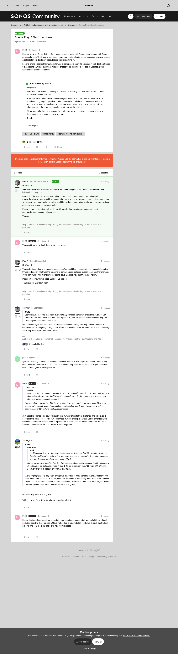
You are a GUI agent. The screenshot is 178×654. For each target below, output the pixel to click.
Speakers (72, 25)
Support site (106, 16)
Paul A (25, 181)
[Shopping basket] (168, 5)
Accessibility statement (106, 557)
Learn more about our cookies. (136, 636)
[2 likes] (33, 344)
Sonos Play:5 (48, 134)
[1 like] (32, 141)
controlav (26, 308)
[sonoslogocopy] (89, 5)
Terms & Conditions (70, 557)
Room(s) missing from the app (70, 134)
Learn (16, 5)
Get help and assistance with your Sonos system (45, 25)
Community (16, 25)
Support (26, 5)
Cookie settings (87, 557)
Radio (35, 5)
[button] (143, 16)
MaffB (24, 50)
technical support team (77, 98)
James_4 (26, 440)
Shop (9, 5)
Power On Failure (31, 134)
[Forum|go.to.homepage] (35, 16)
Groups (95, 16)
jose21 (25, 358)
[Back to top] (172, 552)
